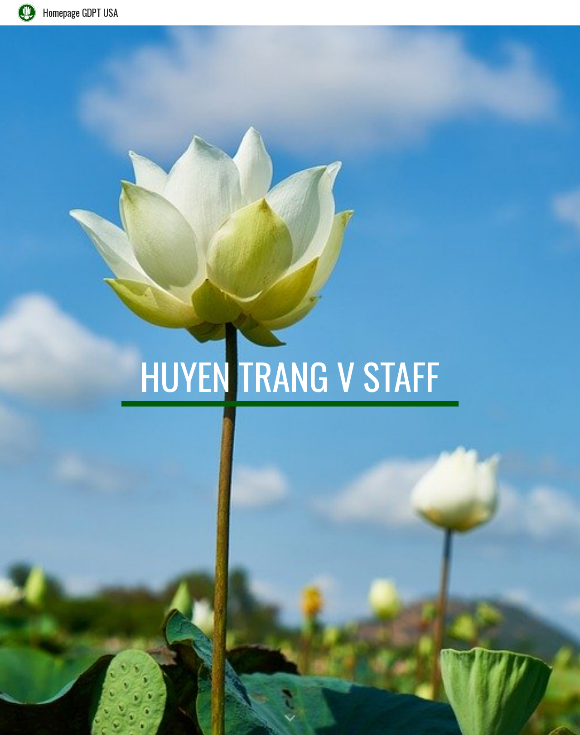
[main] (290, 380)
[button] (290, 719)
